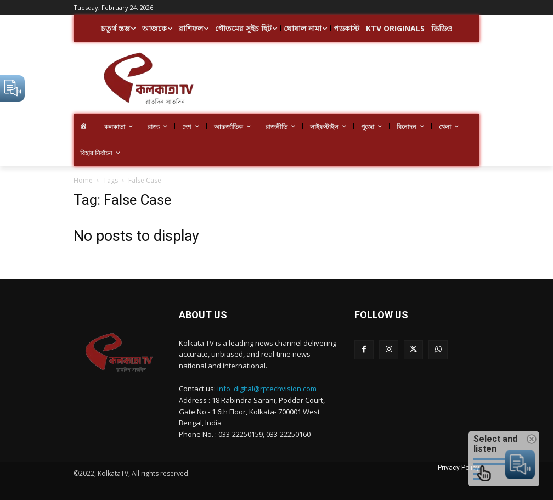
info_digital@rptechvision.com (267, 389)
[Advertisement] (387, 79)
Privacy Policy (458, 467)
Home (83, 180)
